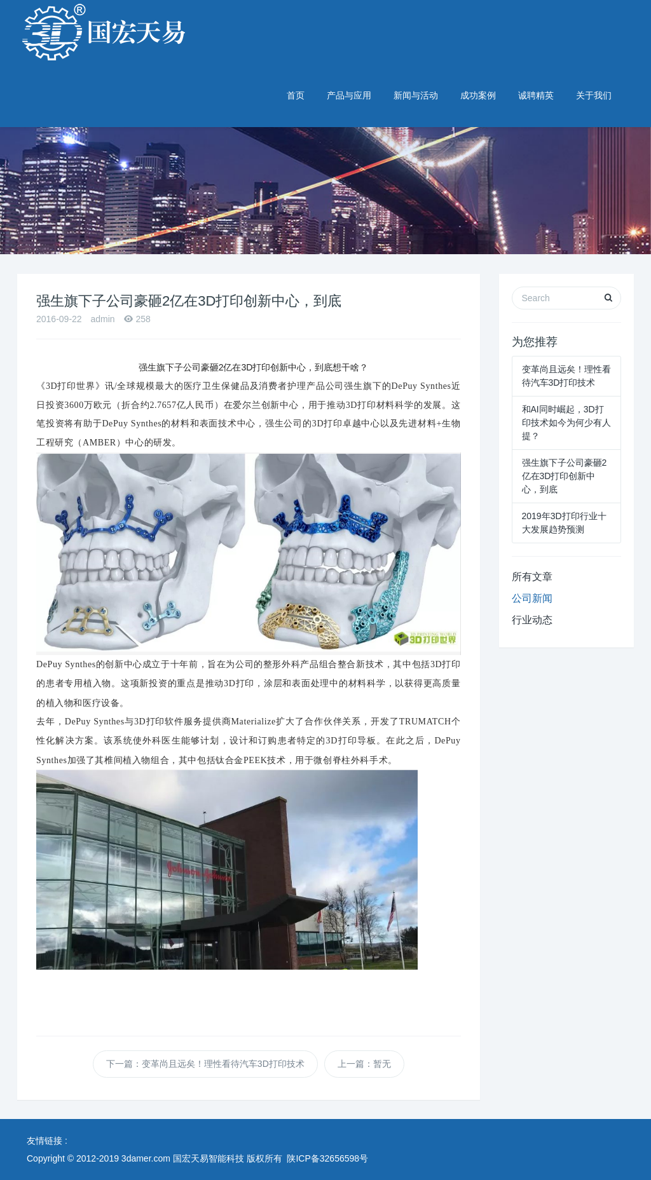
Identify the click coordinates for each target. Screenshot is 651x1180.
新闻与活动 (416, 95)
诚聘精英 (536, 95)
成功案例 (478, 95)
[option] (325, 127)
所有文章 (532, 576)
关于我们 (594, 95)
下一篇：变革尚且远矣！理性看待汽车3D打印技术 (205, 1064)
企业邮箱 (609, 7)
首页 (296, 95)
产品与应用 (349, 95)
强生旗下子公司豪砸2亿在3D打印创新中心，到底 (564, 476)
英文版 (567, 7)
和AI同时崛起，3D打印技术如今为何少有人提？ (566, 422)
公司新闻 (532, 598)
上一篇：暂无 (364, 1064)
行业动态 (532, 619)
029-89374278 (590, 32)
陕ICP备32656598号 (327, 1158)
